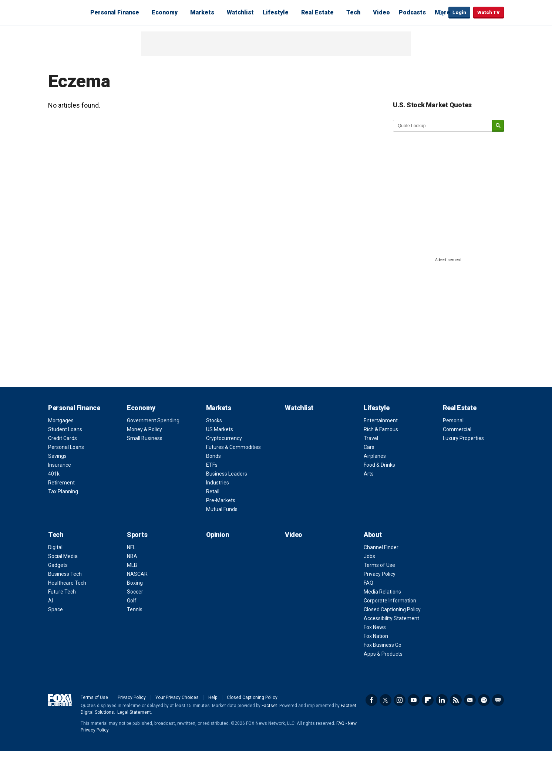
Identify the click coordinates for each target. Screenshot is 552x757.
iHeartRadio (498, 700)
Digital (55, 547)
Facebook (371, 700)
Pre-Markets (220, 500)
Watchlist (240, 12)
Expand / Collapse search (441, 12)
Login (459, 12)
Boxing (135, 583)
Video (381, 12)
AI (50, 601)
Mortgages (61, 420)
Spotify (484, 700)
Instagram (399, 700)
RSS (456, 700)
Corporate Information (390, 601)
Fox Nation (376, 636)
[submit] (498, 126)
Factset (269, 705)
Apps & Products (383, 654)
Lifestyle (276, 12)
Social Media (63, 556)
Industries (217, 483)
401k (54, 474)
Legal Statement (134, 712)
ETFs (212, 465)
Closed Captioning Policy (392, 609)
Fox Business (66, 12)
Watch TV (488, 12)
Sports (137, 534)
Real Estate (317, 12)
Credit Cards (62, 438)
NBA (132, 556)
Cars (369, 447)
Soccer (135, 592)
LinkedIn (442, 700)
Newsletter (470, 700)
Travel (371, 438)
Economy (165, 12)
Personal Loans (66, 447)
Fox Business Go (382, 645)
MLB (132, 565)
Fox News (375, 627)
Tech (353, 12)
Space (55, 609)
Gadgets (58, 565)
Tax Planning (63, 491)
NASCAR (137, 574)
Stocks (214, 420)
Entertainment (381, 420)
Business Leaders (226, 474)
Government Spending (153, 420)
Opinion (217, 534)
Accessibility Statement (391, 618)
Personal (453, 420)
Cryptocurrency (224, 438)
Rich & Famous (381, 429)
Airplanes (375, 456)
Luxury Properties (463, 438)
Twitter (385, 700)
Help (212, 697)
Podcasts (412, 12)
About (373, 534)
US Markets (219, 429)
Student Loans (65, 429)
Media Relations (382, 592)
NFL (131, 547)
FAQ (368, 583)
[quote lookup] (443, 126)
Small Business (144, 438)
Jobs (369, 556)
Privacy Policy (380, 574)
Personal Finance (114, 12)
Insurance (59, 465)
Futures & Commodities (233, 447)
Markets (202, 12)
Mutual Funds (222, 509)
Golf (132, 601)
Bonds (213, 456)
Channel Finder (381, 547)
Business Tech (65, 574)
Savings (57, 456)
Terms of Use (379, 565)
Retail (212, 491)
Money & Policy (144, 429)
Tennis (134, 609)
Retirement (61, 483)
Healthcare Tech (67, 583)
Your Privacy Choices (177, 697)
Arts (369, 474)
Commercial (457, 429)
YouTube (414, 700)
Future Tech (62, 592)
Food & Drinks (379, 465)
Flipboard (428, 700)
